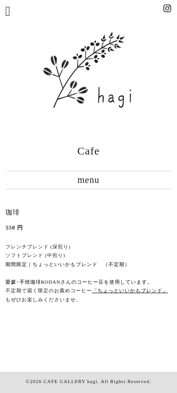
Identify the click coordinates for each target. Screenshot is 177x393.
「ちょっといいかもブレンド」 (130, 290)
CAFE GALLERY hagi (70, 381)
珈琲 (12, 212)
